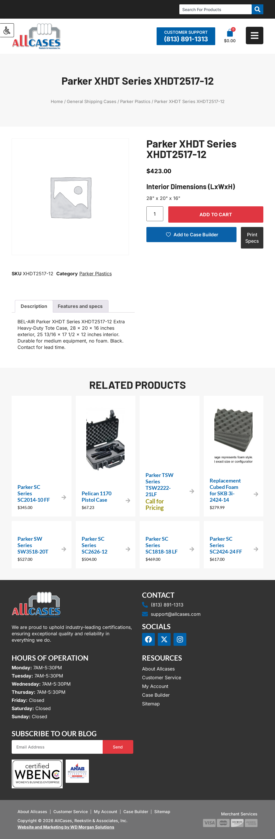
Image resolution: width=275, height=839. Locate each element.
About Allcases (158, 669)
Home (57, 101)
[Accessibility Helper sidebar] (7, 30)
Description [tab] (34, 306)
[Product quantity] (154, 213)
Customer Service (161, 677)
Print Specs (252, 238)
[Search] (257, 9)
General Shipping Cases (91, 101)
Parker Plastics (135, 101)
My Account (155, 686)
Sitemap (151, 704)
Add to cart (215, 214)
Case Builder (156, 695)
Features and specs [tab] (80, 306)
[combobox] (215, 9)
